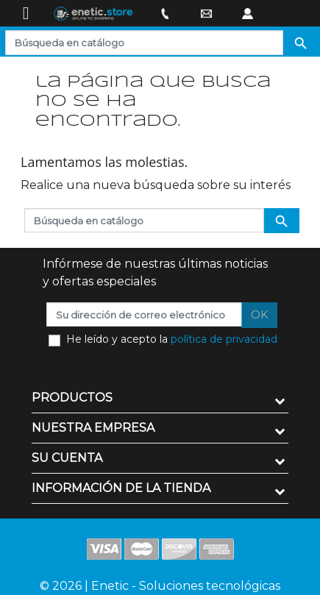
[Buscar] (144, 42)
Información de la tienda (121, 488)
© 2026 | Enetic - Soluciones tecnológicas (160, 586)
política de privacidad (224, 339)
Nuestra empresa (93, 428)
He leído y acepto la (171, 339)
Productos (72, 398)
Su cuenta (67, 458)
